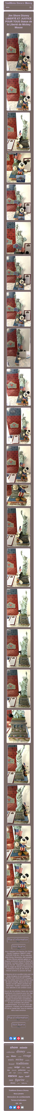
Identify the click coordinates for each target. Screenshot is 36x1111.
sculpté (19, 1056)
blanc (13, 1056)
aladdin (27, 1060)
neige (17, 1067)
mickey (19, 1059)
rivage (27, 1055)
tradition (20, 1073)
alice (7, 1056)
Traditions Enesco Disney (19, 1090)
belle (28, 1067)
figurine (19, 1079)
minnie (23, 1047)
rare (11, 1079)
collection (10, 1052)
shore (14, 1047)
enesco (12, 1076)
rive (23, 1067)
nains (18, 1083)
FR (20, 1103)
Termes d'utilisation (18, 1100)
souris (11, 1059)
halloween (24, 1083)
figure (21, 1077)
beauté (11, 1064)
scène (29, 1052)
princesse (22, 1070)
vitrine (26, 1073)
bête (8, 1070)
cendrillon (9, 1067)
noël (27, 1076)
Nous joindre (19, 1094)
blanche (14, 1070)
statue (28, 1070)
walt (10, 1073)
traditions (22, 1063)
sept (14, 1073)
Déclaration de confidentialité (18, 1097)
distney (12, 1083)
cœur (27, 1081)
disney (20, 1051)
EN (17, 1103)
